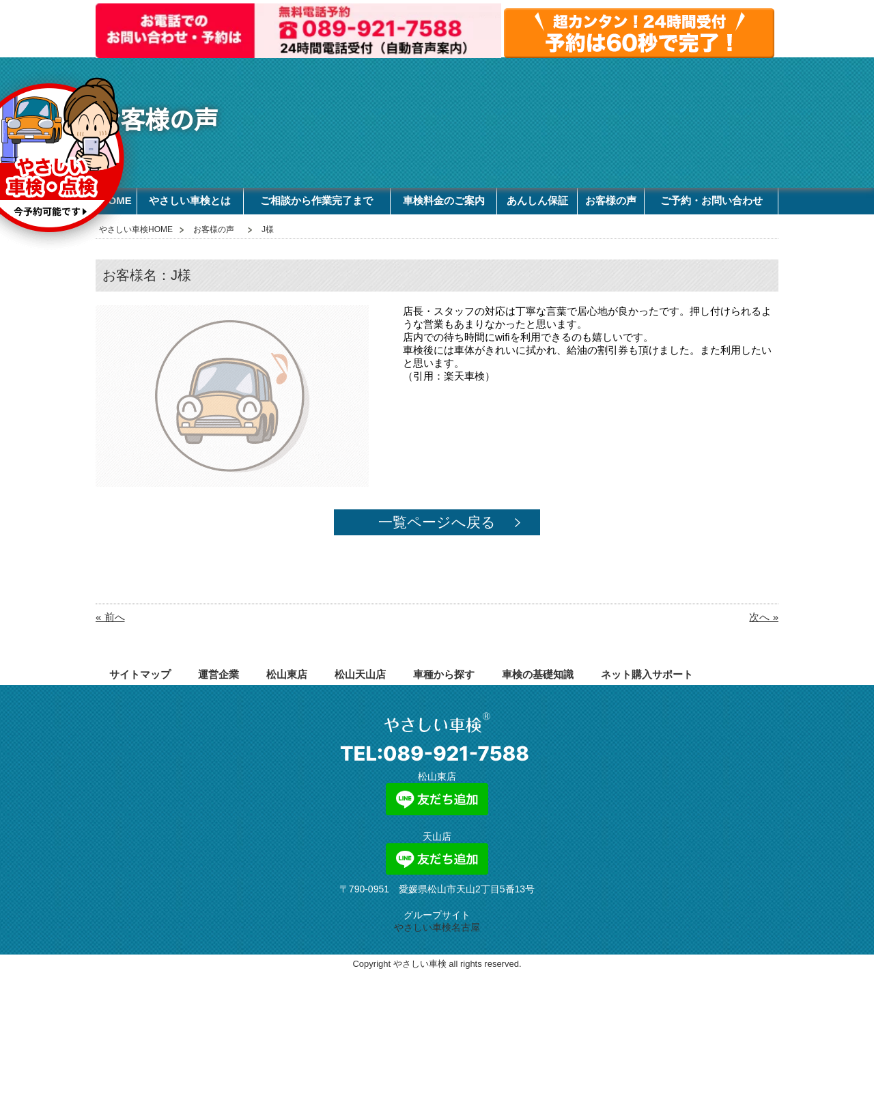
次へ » (763, 617)
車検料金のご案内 (444, 200)
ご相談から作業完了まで (316, 200)
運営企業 (218, 674)
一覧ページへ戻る (437, 522)
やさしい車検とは (190, 200)
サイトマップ (140, 674)
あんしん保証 (537, 200)
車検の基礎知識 (538, 674)
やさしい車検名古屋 (437, 927)
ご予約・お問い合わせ (711, 200)
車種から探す (444, 674)
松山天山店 (360, 674)
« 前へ (110, 617)
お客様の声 (610, 200)
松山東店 (286, 674)
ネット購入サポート (647, 674)
